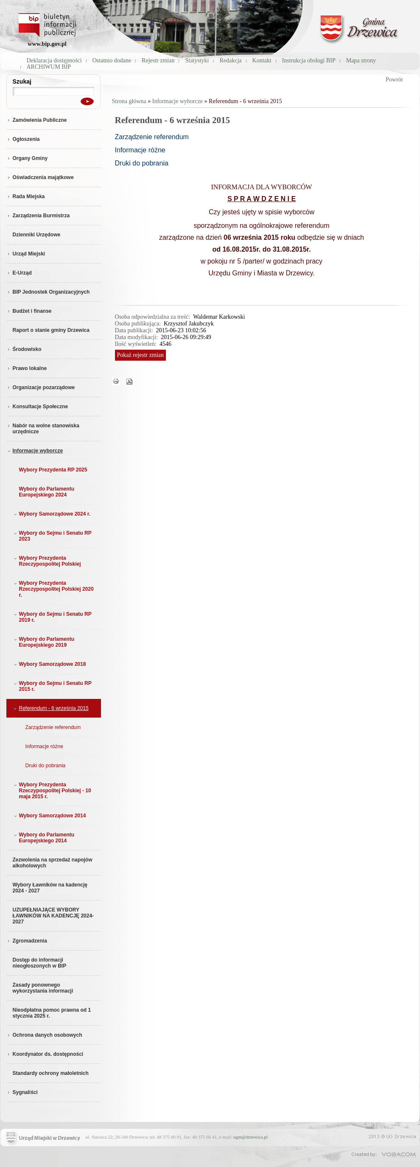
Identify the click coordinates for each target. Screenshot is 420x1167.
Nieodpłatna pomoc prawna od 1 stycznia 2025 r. (52, 1013)
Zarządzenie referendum (53, 727)
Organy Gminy (27, 158)
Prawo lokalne (26, 368)
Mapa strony (361, 60)
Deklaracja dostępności (54, 60)
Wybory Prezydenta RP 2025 (53, 470)
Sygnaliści (22, 1092)
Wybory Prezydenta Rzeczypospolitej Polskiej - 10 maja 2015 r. (51, 791)
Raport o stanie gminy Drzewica (51, 330)
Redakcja (231, 60)
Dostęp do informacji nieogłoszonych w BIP (40, 963)
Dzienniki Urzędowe (37, 235)
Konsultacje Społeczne (37, 407)
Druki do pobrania (45, 766)
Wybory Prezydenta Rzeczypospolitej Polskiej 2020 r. (53, 589)
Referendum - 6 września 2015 (50, 708)
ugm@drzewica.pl (250, 1136)
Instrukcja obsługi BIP (309, 60)
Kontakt (262, 60)
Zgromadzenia (26, 941)
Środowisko (24, 349)
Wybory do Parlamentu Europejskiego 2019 (43, 642)
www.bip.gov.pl (47, 44)
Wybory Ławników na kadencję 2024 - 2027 (50, 888)
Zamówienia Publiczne (36, 120)
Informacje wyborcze (34, 451)
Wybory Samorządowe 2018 (49, 664)
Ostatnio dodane (111, 60)
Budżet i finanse (29, 311)
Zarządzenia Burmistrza (38, 216)
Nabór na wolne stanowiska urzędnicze (42, 429)
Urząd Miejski (25, 254)
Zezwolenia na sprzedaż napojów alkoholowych (52, 863)
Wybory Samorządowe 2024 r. (51, 514)
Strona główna (129, 101)
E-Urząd (19, 273)
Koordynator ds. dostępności (45, 1054)
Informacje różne (44, 746)
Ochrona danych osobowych (44, 1035)
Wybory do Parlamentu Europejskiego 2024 (46, 492)
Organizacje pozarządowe (40, 387)
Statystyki (197, 60)
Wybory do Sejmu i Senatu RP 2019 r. (52, 617)
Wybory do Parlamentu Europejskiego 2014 (43, 838)
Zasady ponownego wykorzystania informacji (43, 988)
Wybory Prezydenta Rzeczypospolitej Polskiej (46, 561)
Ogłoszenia (23, 139)
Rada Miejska (25, 196)
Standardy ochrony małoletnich (51, 1073)
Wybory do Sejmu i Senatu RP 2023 (52, 536)
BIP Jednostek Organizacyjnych (48, 292)
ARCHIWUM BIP (49, 67)
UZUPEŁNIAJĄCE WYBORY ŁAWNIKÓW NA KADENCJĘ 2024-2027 (53, 916)
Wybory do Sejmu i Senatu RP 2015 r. (52, 686)
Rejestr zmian (158, 60)
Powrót (394, 79)
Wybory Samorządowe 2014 (49, 816)
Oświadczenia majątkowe (40, 177)
